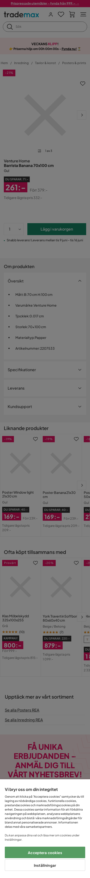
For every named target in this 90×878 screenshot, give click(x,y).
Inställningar (45, 865)
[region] (45, 828)
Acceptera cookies (45, 852)
